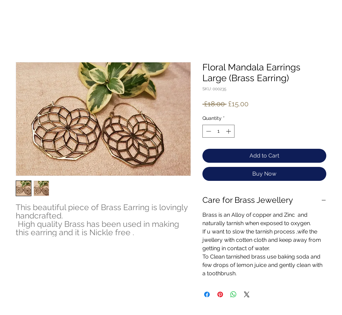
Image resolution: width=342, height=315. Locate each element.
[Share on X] (247, 294)
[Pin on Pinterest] (220, 294)
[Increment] (229, 131)
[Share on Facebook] (207, 294)
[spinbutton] (218, 131)
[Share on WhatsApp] (233, 294)
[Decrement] (207, 131)
